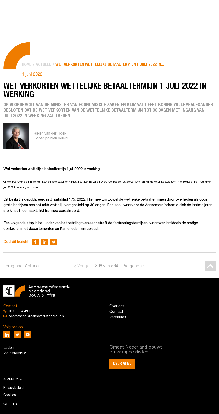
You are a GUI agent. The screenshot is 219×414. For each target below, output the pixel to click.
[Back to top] (210, 266)
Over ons (117, 306)
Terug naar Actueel (21, 266)
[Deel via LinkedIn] (44, 242)
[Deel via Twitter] (53, 242)
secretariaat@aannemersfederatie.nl (36, 316)
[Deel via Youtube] (27, 334)
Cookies (9, 395)
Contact (116, 311)
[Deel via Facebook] (35, 242)
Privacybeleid (13, 387)
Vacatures (118, 317)
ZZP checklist (15, 353)
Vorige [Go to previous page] (83, 266)
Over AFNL (122, 363)
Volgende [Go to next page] (133, 266)
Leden (8, 348)
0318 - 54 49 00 (21, 311)
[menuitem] (27, 65)
